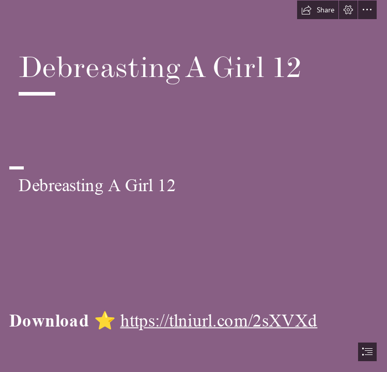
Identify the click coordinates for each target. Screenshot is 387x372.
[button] (317, 10)
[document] (193, 186)
